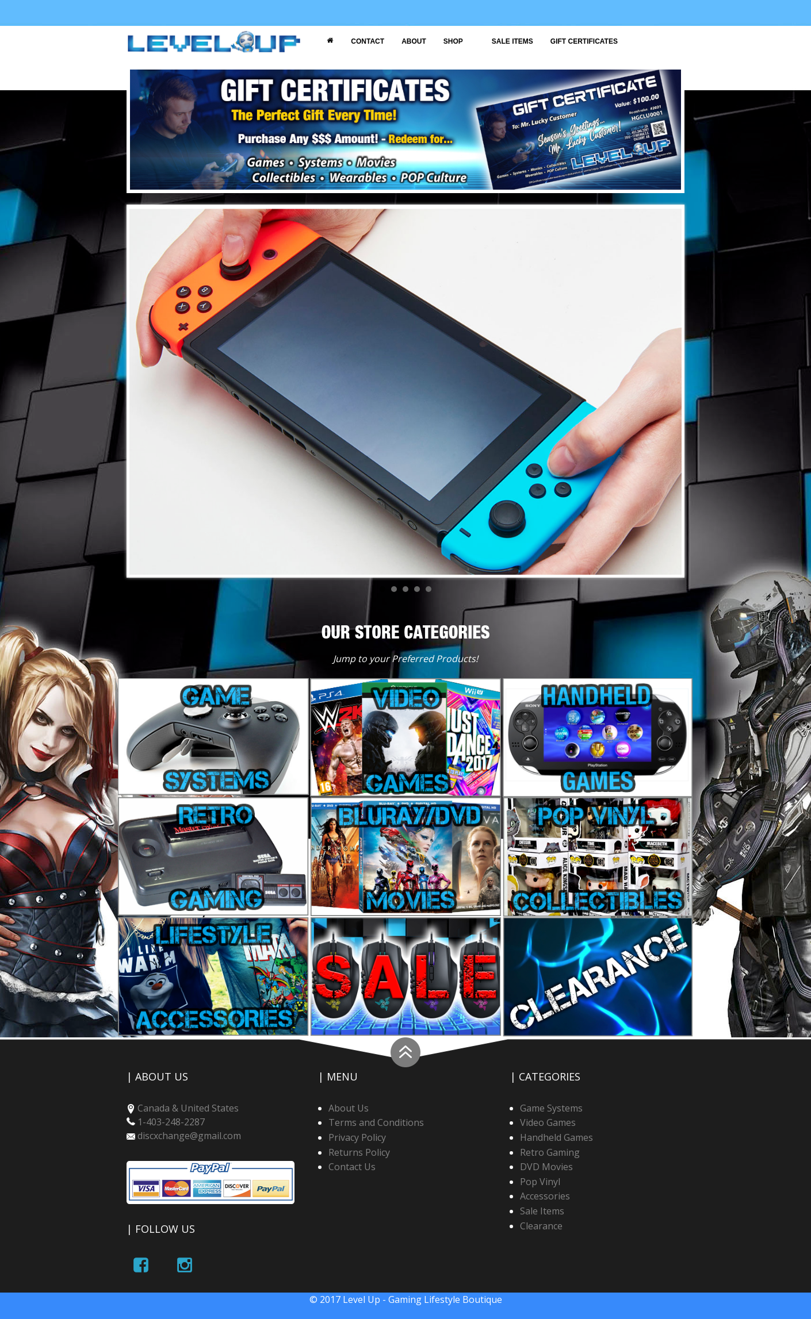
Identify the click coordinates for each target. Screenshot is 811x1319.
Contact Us (352, 1166)
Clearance (541, 1226)
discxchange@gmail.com (189, 1135)
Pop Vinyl (540, 1181)
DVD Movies (546, 1166)
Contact (367, 41)
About (413, 41)
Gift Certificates (584, 41)
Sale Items (512, 41)
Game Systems (551, 1108)
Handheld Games (556, 1137)
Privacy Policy (357, 1137)
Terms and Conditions (376, 1122)
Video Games (548, 1122)
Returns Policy (359, 1152)
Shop (453, 41)
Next (666, 391)
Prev (144, 391)
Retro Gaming (550, 1152)
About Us (348, 1108)
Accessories (545, 1196)
